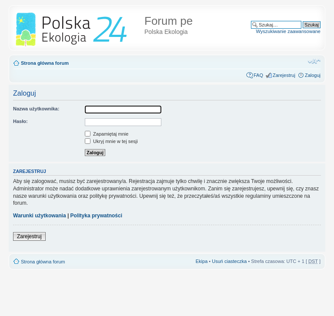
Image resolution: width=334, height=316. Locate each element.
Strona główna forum (45, 63)
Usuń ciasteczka (229, 261)
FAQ (258, 75)
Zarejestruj (284, 75)
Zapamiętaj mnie (106, 133)
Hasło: (20, 121)
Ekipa (202, 261)
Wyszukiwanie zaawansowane (288, 31)
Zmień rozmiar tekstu (314, 61)
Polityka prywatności (96, 216)
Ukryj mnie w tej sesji (111, 141)
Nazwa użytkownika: (36, 108)
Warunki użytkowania (39, 216)
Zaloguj (313, 75)
